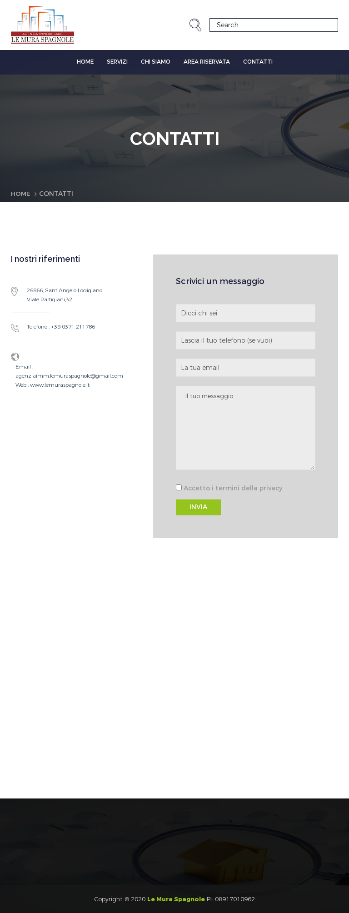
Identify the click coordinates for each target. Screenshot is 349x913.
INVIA (198, 507)
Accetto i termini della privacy (233, 488)
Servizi (117, 61)
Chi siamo (155, 61)
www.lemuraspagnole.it (59, 384)
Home (85, 61)
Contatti (258, 61)
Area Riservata (207, 61)
